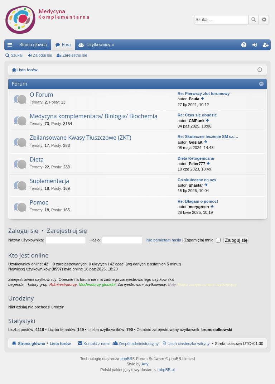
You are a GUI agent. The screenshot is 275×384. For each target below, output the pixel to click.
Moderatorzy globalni (97, 284)
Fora (66, 44)
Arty (145, 364)
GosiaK (196, 142)
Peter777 (197, 164)
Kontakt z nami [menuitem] (96, 343)
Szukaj (253, 19)
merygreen (199, 207)
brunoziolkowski (216, 329)
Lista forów (60, 343)
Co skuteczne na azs (197, 180)
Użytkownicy (98, 44)
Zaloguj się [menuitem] (256, 46)
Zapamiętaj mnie (202, 240)
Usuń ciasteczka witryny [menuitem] (188, 343)
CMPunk (196, 121)
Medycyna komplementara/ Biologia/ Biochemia (94, 116)
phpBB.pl (167, 370)
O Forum (41, 95)
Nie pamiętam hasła (163, 240)
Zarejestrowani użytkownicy (142, 284)
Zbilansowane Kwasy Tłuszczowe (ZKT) (80, 137)
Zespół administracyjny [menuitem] (139, 343)
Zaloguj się (42, 55)
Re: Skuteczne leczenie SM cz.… (208, 136)
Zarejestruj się (74, 55)
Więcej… (11, 46)
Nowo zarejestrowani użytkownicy (207, 284)
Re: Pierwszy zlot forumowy (204, 93)
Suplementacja (49, 181)
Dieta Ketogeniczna (196, 158)
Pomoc (39, 202)
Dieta (37, 159)
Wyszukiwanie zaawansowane (264, 19)
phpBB (126, 358)
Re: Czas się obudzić (197, 115)
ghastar (196, 185)
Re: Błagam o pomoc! (198, 201)
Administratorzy (63, 284)
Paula (194, 99)
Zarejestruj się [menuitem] (267, 46)
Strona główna (33, 44)
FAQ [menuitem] (246, 46)
